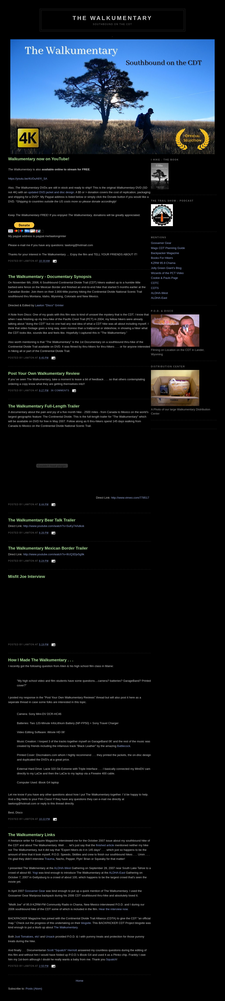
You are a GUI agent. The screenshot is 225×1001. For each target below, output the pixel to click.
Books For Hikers (162, 258)
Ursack (50, 936)
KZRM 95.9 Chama (163, 263)
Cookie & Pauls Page (164, 278)
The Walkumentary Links (31, 835)
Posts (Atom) (34, 988)
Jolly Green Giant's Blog (166, 268)
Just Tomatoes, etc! (27, 936)
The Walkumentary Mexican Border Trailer (48, 548)
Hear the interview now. (113, 909)
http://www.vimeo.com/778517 (130, 497)
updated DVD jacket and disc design (51, 192)
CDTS (155, 288)
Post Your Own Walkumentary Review (44, 373)
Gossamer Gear (35, 891)
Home (79, 980)
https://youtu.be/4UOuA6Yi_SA (27, 178)
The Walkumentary (66, 927)
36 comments (60, 390)
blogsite (86, 923)
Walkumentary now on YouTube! (38, 159)
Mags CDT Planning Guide (168, 248)
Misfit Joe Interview (26, 576)
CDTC (155, 283)
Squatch (111, 959)
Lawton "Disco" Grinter (49, 305)
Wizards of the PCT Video (167, 273)
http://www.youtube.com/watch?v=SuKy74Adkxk (53, 526)
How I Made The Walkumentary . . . (40, 660)
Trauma (49, 858)
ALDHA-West (62, 868)
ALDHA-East (117, 872)
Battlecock (123, 746)
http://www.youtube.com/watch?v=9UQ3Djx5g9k (53, 554)
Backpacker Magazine (165, 253)
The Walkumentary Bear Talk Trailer (41, 520)
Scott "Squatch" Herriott (62, 950)
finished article (105, 845)
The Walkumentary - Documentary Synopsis (49, 276)
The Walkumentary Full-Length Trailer (44, 406)
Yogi (35, 872)
